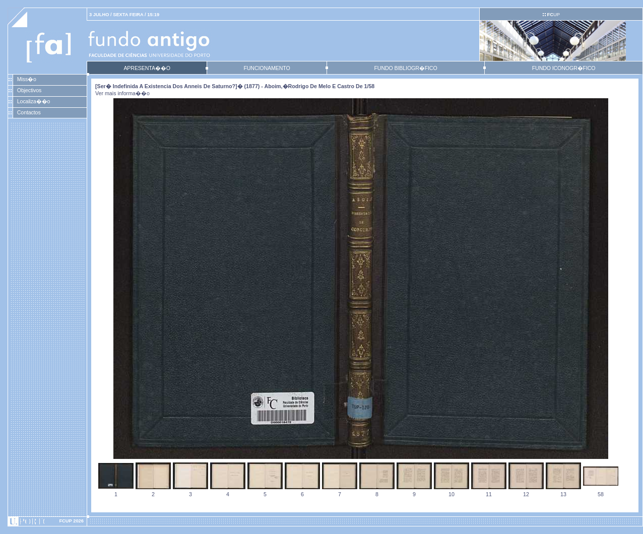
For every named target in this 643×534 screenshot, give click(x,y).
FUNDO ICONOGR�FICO (564, 68)
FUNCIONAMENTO (266, 68)
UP (553, 14)
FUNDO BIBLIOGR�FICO (405, 68)
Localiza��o (33, 101)
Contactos (29, 112)
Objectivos (29, 90)
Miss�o (26, 79)
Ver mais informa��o (122, 93)
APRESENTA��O (146, 68)
